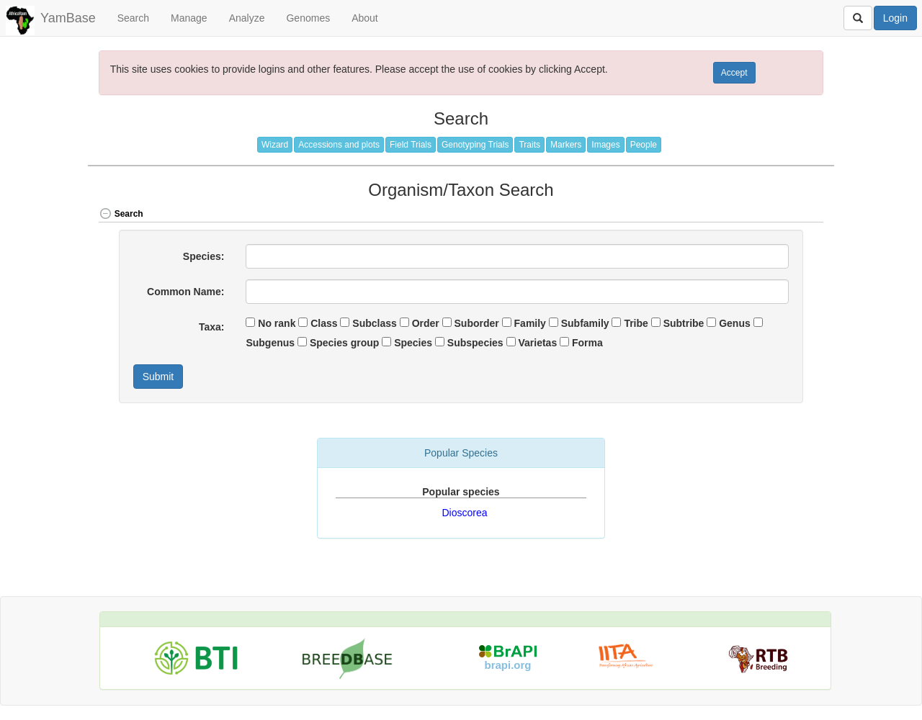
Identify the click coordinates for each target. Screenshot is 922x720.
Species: (204, 256)
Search (133, 18)
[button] (787, 214)
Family (530, 323)
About (365, 18)
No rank (276, 323)
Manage (189, 18)
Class (323, 323)
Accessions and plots (339, 145)
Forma (587, 342)
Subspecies (475, 342)
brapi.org (508, 665)
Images (605, 145)
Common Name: (185, 291)
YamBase (68, 18)
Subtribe (683, 323)
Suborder (477, 323)
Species (413, 342)
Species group (344, 342)
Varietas (537, 342)
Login (895, 18)
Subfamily (585, 323)
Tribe (636, 323)
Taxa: (212, 327)
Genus (735, 323)
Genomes (308, 18)
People (643, 145)
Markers (565, 145)
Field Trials (410, 145)
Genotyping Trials (475, 145)
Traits (529, 145)
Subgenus (270, 342)
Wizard (274, 145)
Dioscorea (464, 512)
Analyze (247, 18)
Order (425, 323)
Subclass (374, 323)
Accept (734, 73)
